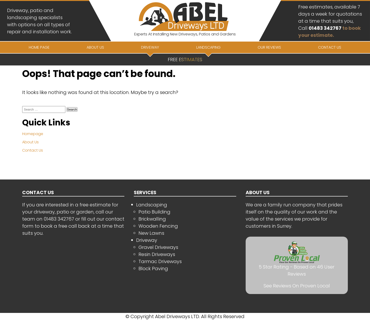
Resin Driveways (157, 254)
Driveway (146, 240)
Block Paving (153, 268)
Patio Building (154, 212)
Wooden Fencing (158, 226)
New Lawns (151, 233)
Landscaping (151, 204)
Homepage (32, 134)
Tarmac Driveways (160, 261)
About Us (30, 142)
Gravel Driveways (158, 247)
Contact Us (32, 150)
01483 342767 (325, 28)
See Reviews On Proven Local (297, 285)
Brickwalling (152, 219)
